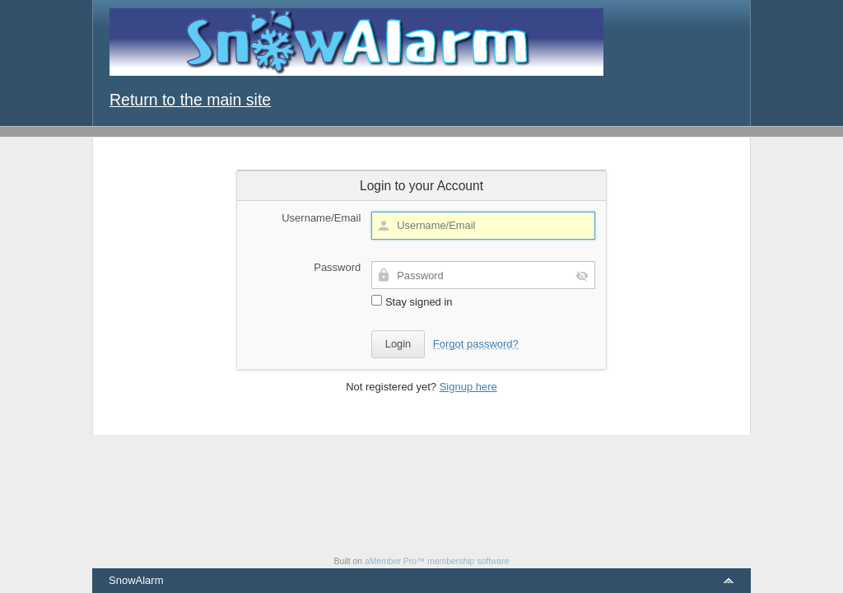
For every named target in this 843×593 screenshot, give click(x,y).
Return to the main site (190, 100)
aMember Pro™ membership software (437, 561)
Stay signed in (411, 301)
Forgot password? (476, 344)
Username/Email (321, 218)
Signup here (468, 387)
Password (337, 267)
